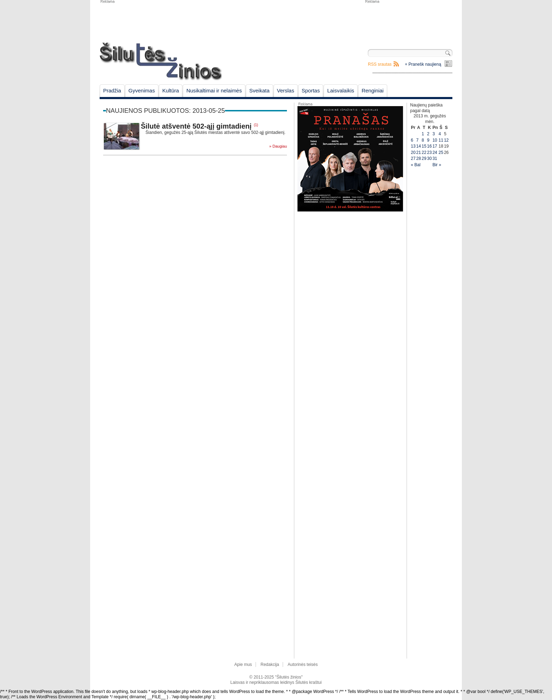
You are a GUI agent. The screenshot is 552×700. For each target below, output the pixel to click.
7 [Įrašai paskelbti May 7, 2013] (417, 140)
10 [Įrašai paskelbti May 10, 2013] (434, 140)
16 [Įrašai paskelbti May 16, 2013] (429, 146)
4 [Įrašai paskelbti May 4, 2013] (440, 133)
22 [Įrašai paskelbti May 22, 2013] (424, 152)
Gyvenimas (141, 90)
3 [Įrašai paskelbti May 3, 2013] (433, 133)
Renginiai (373, 90)
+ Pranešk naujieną (423, 64)
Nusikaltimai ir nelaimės (214, 90)
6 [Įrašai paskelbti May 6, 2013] (412, 140)
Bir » (436, 164)
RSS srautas (379, 64)
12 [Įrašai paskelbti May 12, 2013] (446, 140)
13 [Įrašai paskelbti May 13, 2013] (413, 146)
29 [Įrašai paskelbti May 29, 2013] (424, 158)
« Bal (415, 164)
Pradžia (112, 90)
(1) (256, 125)
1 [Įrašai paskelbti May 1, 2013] (423, 133)
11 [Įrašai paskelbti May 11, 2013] (441, 140)
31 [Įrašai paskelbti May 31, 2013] (434, 158)
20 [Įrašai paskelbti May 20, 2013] (413, 152)
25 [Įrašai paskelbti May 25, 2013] (441, 152)
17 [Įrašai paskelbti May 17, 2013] (434, 146)
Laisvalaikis (340, 90)
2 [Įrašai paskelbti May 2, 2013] (428, 133)
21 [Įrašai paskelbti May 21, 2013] (418, 152)
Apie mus (243, 664)
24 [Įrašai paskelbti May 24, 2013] (434, 152)
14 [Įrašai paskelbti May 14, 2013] (418, 146)
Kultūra (170, 90)
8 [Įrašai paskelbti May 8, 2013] (423, 140)
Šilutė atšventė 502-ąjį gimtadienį (196, 126)
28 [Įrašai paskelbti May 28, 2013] (418, 158)
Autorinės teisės (303, 664)
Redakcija (270, 664)
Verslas (285, 90)
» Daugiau (278, 146)
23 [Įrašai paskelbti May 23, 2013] (429, 152)
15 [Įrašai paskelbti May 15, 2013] (424, 146)
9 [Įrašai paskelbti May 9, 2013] (428, 140)
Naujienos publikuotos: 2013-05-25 (165, 110)
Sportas (311, 90)
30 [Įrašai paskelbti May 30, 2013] (429, 158)
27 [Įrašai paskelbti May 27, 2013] (413, 158)
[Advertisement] (408, 21)
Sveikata (259, 90)
